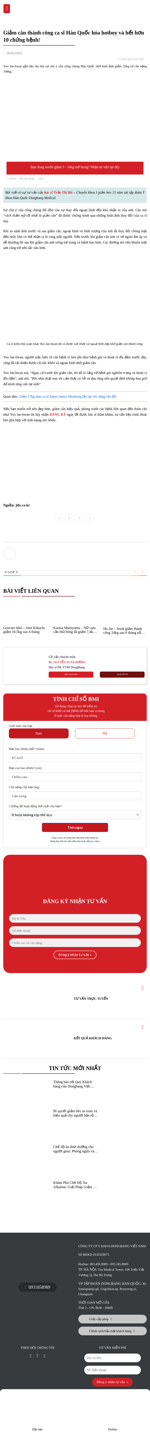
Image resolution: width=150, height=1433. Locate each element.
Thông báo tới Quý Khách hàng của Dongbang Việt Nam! (72, 1084)
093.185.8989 (119, 1264)
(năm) (26, 749)
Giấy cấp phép (100, 1319)
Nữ (104, 733)
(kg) (24, 787)
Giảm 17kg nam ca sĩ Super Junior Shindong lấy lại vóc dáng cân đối (68, 396)
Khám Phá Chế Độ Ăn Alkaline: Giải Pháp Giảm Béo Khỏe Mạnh (76, 1185)
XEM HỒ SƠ (122, 674)
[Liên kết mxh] (30, 1356)
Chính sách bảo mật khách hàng (112, 1331)
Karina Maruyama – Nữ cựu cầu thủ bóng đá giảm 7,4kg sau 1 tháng (74, 630)
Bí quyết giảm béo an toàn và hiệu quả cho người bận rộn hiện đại (75, 1113)
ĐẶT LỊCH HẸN (71, 674)
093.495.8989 (99, 1264)
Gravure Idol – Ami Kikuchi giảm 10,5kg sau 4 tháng (24, 630)
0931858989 (37, 1287)
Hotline (112, 1411)
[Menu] (6, 8)
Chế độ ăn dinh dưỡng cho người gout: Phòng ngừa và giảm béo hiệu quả (73, 1149)
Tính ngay (75, 827)
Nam (38, 733)
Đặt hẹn (37, 1411)
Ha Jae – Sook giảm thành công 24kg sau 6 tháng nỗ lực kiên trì (122, 631)
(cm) (25, 768)
